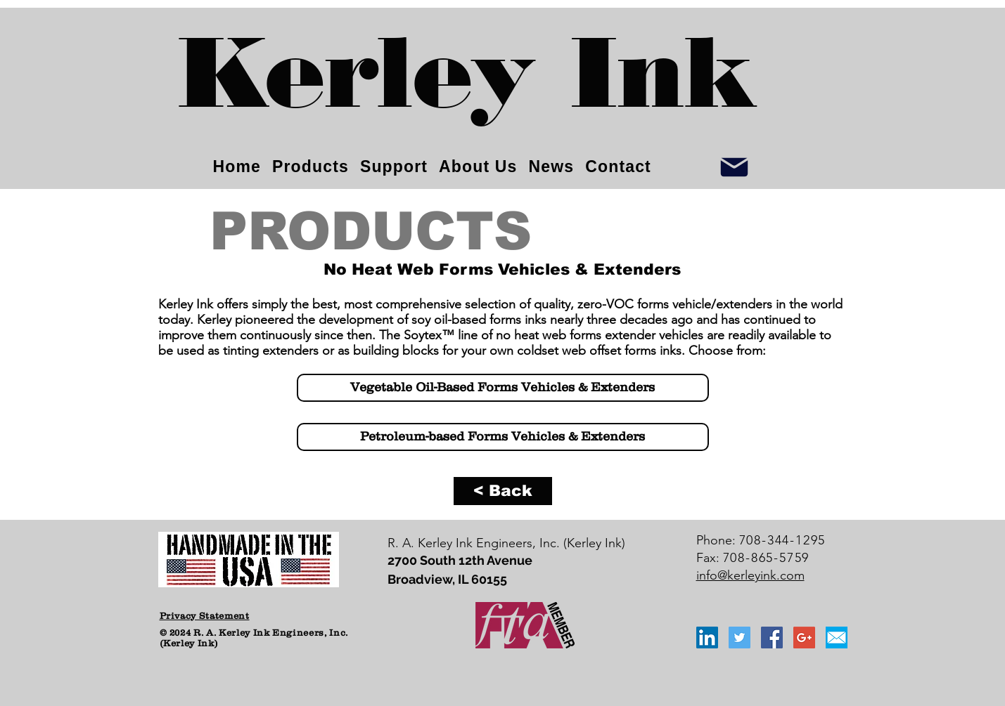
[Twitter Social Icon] (739, 637)
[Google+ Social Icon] (804, 637)
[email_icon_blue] (836, 637)
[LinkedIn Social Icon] (707, 637)
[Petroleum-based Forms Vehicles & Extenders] (503, 437)
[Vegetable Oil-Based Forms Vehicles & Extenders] (503, 388)
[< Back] (503, 491)
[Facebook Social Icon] (772, 637)
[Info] (734, 167)
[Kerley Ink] (468, 84)
